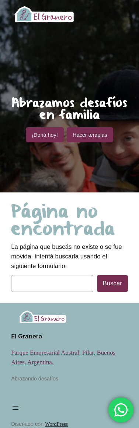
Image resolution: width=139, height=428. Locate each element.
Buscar (112, 283)
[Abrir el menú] (15, 408)
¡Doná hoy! (45, 135)
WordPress (56, 424)
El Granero (26, 336)
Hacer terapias (90, 135)
